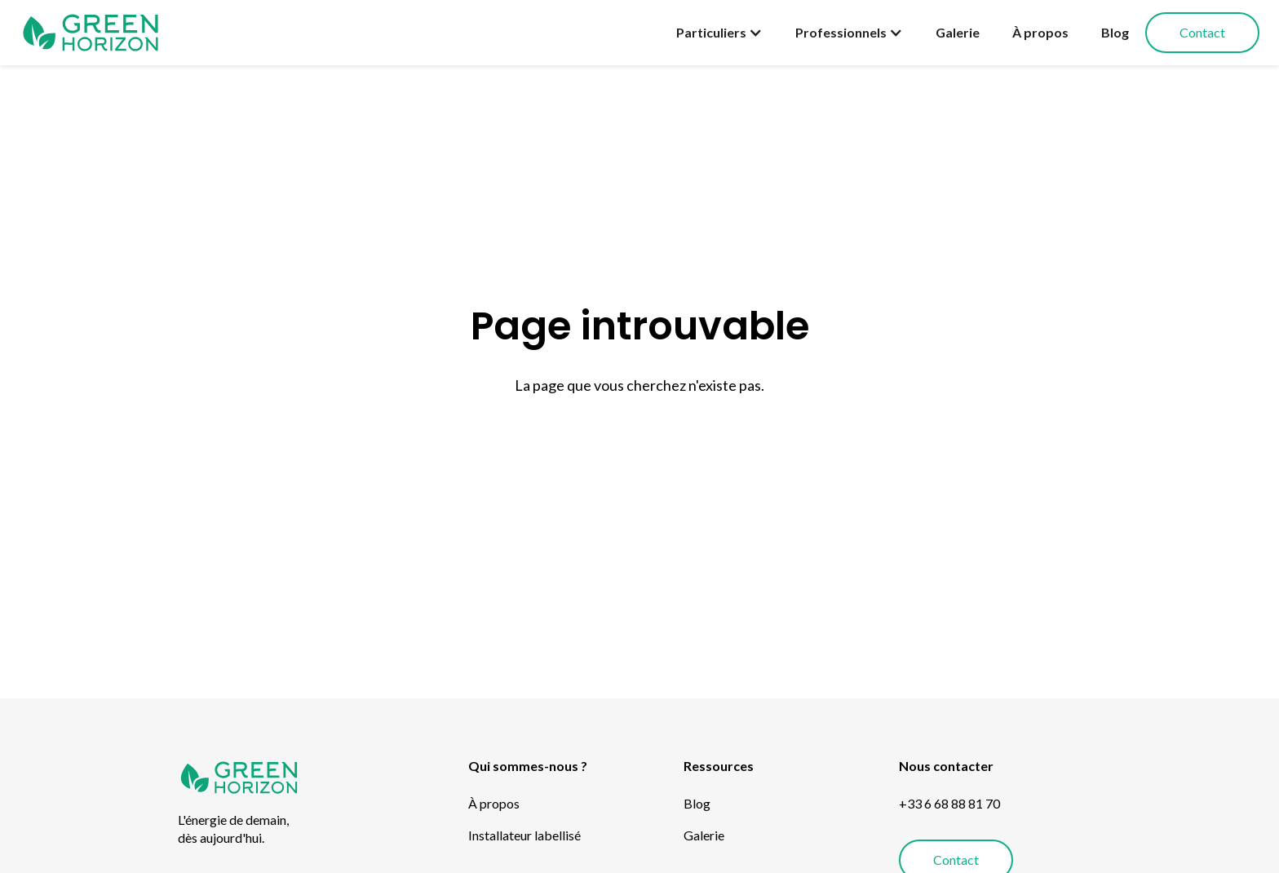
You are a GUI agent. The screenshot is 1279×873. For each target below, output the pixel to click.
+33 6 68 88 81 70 (949, 803)
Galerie (958, 32)
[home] (91, 32)
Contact (1202, 32)
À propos (1040, 32)
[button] (719, 32)
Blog (1115, 32)
